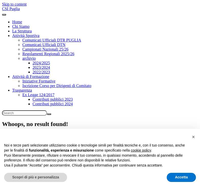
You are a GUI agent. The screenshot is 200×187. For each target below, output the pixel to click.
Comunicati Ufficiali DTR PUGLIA (51, 40)
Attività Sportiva (25, 35)
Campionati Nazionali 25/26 (45, 49)
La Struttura (22, 31)
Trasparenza (22, 90)
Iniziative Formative (38, 81)
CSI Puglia (11, 9)
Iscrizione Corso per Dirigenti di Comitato (56, 86)
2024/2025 (41, 63)
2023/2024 (41, 67)
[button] (193, 137)
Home (17, 22)
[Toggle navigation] (4, 14)
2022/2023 (41, 72)
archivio (29, 58)
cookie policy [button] (141, 150)
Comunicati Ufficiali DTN (43, 45)
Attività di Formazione (30, 76)
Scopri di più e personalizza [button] (35, 177)
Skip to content (14, 4)
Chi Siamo (20, 26)
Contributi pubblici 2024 (53, 104)
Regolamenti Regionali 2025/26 (48, 54)
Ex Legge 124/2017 (38, 95)
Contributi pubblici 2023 (53, 99)
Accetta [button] (181, 177)
